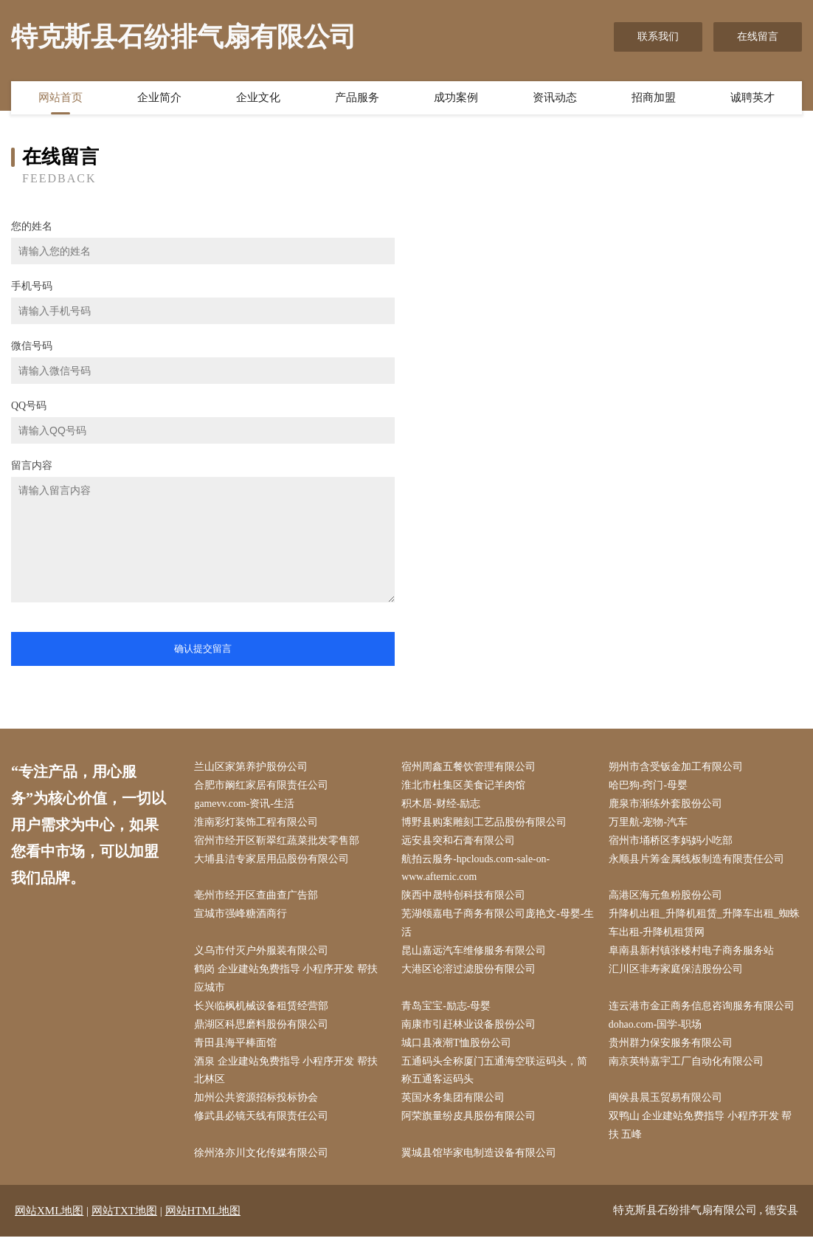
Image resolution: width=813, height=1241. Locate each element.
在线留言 (757, 36)
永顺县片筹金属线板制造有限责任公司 (697, 860)
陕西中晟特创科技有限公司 (465, 897)
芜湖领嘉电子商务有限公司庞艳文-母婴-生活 (494, 926)
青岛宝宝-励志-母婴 (447, 1008)
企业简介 (159, 98)
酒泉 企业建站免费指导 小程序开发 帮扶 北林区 (287, 1074)
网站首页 (60, 98)
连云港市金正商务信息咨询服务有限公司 (702, 1008)
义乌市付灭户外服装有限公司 (263, 953)
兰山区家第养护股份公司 (252, 767)
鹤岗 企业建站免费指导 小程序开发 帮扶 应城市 (287, 981)
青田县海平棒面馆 (237, 1046)
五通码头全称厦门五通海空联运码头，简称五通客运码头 (496, 1074)
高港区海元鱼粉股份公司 (666, 897)
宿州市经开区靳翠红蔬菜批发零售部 (278, 842)
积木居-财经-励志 (442, 804)
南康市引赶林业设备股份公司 (470, 1028)
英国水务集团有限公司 (454, 1101)
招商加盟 (654, 98)
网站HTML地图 (203, 1215)
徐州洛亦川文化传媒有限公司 (263, 1157)
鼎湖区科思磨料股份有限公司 (263, 1028)
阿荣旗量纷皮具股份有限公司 (470, 1121)
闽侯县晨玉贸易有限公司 (666, 1101)
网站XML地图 (49, 1215)
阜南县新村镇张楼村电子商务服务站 (692, 953)
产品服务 (357, 98)
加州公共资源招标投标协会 (257, 1101)
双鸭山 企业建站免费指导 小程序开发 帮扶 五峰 (701, 1130)
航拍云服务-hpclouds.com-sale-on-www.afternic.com (478, 869)
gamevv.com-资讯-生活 (246, 804)
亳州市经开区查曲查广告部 (257, 897)
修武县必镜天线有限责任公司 (263, 1121)
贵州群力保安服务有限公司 (671, 1046)
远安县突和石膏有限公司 (459, 842)
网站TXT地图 (124, 1215)
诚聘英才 (752, 98)
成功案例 (456, 98)
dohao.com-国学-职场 (656, 1028)
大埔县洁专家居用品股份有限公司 (273, 860)
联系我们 (658, 36)
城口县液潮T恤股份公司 (458, 1046)
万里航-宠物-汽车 (648, 823)
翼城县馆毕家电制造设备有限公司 (480, 1157)
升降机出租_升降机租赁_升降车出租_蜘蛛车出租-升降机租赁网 (704, 926)
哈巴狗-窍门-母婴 (648, 785)
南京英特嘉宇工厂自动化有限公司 (686, 1064)
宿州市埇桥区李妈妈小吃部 (671, 842)
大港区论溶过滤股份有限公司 (470, 971)
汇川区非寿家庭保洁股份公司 (676, 971)
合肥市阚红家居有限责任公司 (263, 785)
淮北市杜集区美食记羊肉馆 (465, 785)
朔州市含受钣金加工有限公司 (676, 767)
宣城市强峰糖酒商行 (242, 916)
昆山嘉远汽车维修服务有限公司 (475, 953)
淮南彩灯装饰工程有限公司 (257, 823)
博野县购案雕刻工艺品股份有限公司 (485, 823)
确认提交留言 (203, 648)
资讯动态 (555, 98)
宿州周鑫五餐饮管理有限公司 (470, 767)
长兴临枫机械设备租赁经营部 (263, 1008)
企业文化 (258, 98)
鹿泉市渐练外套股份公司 (666, 804)
